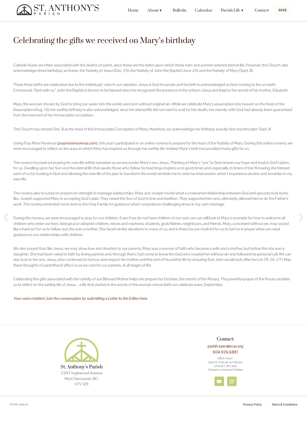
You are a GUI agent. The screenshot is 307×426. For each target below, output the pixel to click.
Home (130, 10)
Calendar (200, 10)
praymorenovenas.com (77, 143)
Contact (258, 10)
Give (281, 10)
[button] (153, 10)
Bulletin (176, 10)
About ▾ (151, 10)
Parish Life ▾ (229, 10)
